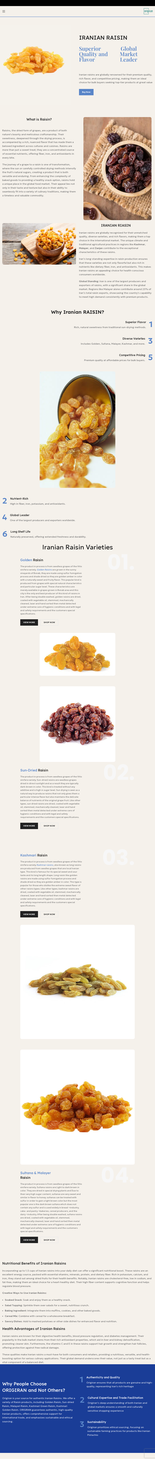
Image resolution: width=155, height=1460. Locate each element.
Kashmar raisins (45, 865)
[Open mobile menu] (4, 11)
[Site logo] (148, 11)
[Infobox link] (77, 324)
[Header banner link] (77, 3)
